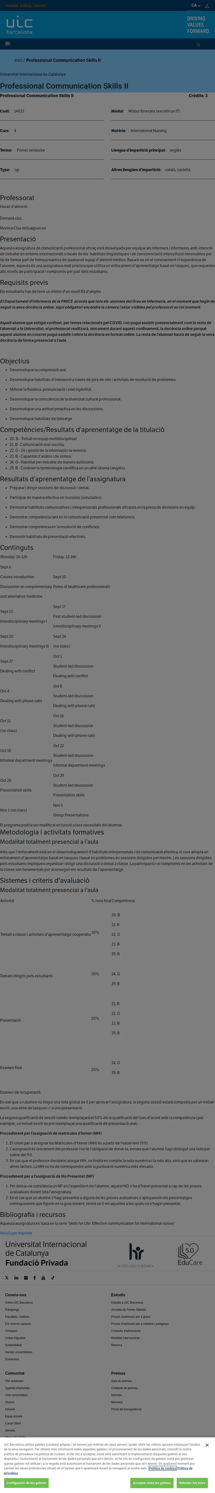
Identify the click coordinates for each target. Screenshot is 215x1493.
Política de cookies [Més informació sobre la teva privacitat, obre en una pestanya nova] (162, 1473)
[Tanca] (207, 1450)
